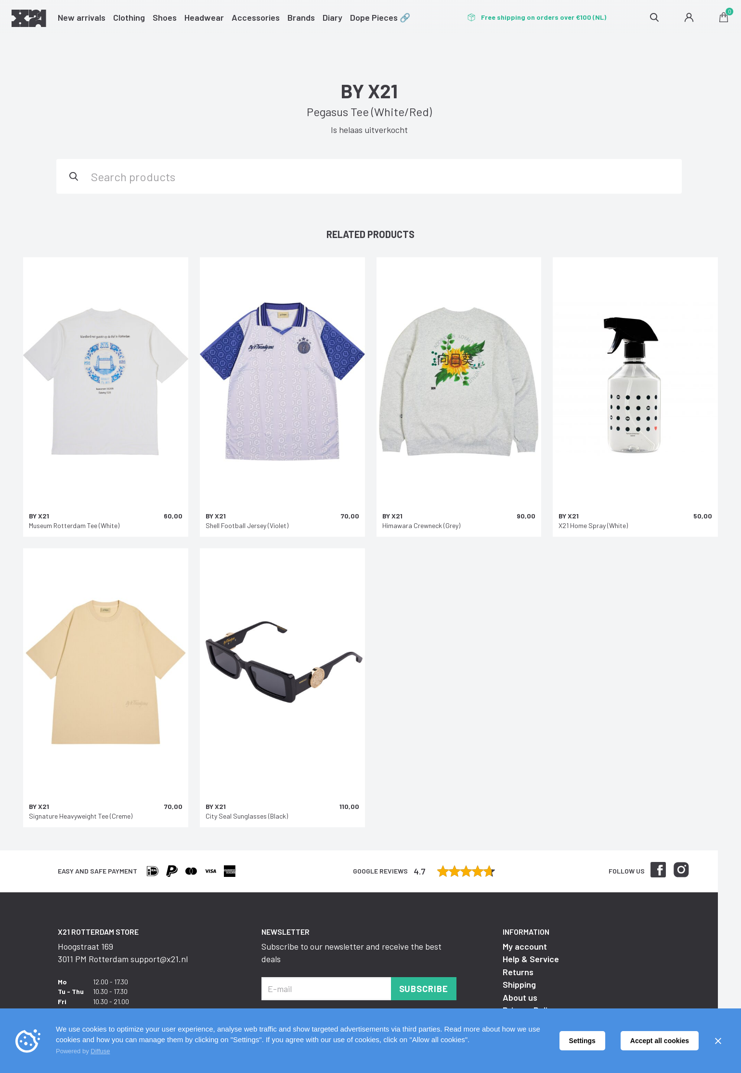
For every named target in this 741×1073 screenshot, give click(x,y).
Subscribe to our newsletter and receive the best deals (351, 952)
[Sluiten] (717, 1040)
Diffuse (100, 1051)
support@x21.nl (159, 959)
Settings (582, 1041)
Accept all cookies (659, 1041)
